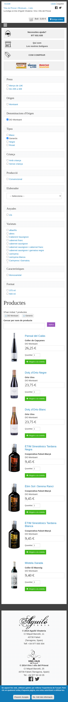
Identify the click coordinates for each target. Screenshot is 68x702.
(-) (6, 316)
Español (60, 4)
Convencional (15, 179)
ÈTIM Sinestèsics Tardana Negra (40, 448)
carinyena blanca (17, 257)
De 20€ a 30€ (15, 89)
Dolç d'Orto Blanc (35, 409)
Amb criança (15, 160)
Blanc (12, 135)
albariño (13, 230)
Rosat (12, 145)
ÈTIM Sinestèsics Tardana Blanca (40, 525)
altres (11, 233)
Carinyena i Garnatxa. (19, 260)
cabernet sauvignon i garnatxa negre (26, 250)
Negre (12, 142)
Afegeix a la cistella (35, 362)
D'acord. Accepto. (21, 698)
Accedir (7, 4)
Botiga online (56, 19)
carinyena (13, 254)
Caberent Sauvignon (19, 237)
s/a (10, 215)
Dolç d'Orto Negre (35, 372)
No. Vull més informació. (43, 698)
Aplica (51, 324)
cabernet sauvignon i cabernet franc (26, 247)
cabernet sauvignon (18, 243)
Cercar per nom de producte (18, 320)
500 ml (12, 294)
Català (53, 4)
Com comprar (37, 55)
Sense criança (16, 164)
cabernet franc (16, 240)
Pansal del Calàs (35, 335)
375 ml (12, 290)
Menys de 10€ (16, 85)
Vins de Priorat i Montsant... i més (18, 8)
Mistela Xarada (34, 562)
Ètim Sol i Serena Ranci (39, 486)
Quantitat (28, 355)
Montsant (13, 104)
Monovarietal (15, 275)
